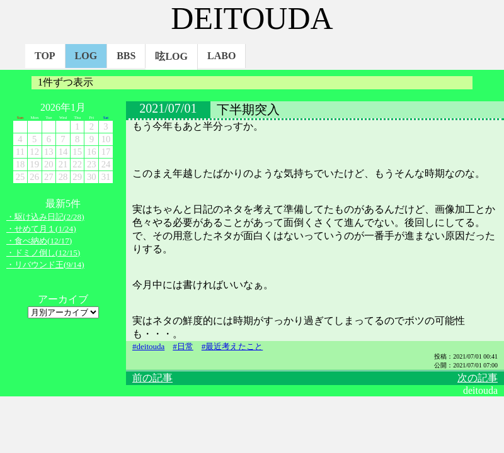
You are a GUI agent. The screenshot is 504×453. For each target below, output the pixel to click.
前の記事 (152, 377)
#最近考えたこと (232, 346)
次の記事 (477, 377)
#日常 (183, 346)
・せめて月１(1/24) (41, 228)
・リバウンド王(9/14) (45, 264)
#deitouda (148, 346)
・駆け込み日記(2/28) (45, 216)
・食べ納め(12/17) (39, 240)
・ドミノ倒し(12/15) (43, 252)
